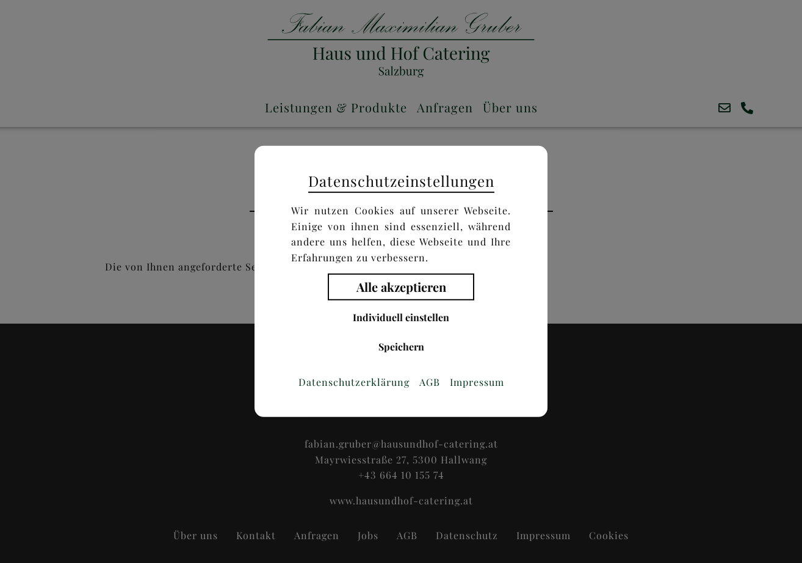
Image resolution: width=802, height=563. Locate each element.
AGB (429, 382)
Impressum (477, 382)
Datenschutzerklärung (354, 382)
